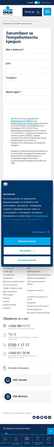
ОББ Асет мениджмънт (36, 278)
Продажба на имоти (35, 290)
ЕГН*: (8, 64)
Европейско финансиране (13, 282)
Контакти (6, 308)
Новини (6, 301)
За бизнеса (46, 2)
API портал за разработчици (38, 313)
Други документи (10, 291)
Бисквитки (31, 303)
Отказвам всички (27, 260)
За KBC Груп (8, 272)
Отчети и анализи (10, 285)
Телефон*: (11, 78)
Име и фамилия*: (15, 50)
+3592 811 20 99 (19, 353)
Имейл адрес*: (13, 92)
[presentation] (23, 175)
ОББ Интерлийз (33, 272)
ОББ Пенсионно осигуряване (39, 275)
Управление (8, 278)
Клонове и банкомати (18, 368)
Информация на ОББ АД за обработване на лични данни (25, 122)
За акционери (8, 275)
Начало (6, 21)
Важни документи (34, 309)
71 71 (12, 334)
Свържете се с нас (15, 318)
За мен (30, 2)
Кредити (14, 21)
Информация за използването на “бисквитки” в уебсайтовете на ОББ (25, 219)
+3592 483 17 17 (19, 326)
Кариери (6, 298)
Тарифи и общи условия (13, 288)
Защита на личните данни (38, 306)
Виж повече (38, 232)
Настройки (27, 250)
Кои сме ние (8, 268)
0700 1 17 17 (18, 345)
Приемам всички (27, 241)
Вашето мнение (9, 305)
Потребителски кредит (28, 21)
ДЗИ (29, 268)
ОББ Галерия (8, 295)
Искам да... (32, 12)
